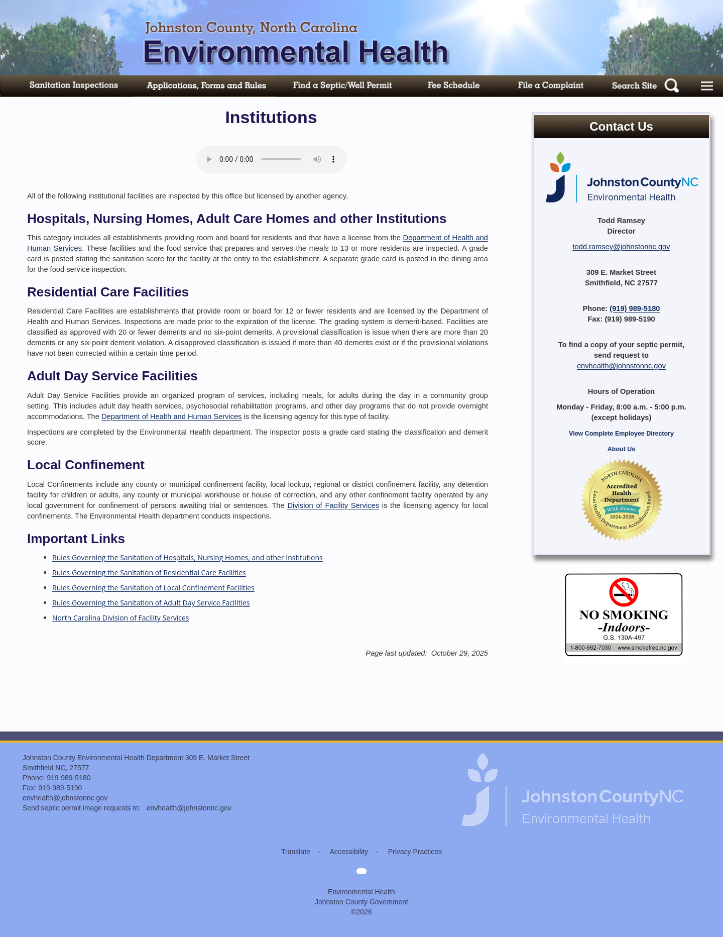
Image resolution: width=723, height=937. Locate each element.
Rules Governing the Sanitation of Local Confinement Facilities (153, 587)
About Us (621, 449)
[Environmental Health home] (573, 758)
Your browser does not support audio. (271, 159)
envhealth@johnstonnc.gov (621, 366)
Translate (295, 852)
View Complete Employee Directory (621, 433)
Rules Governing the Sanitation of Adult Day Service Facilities (151, 602)
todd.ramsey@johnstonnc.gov (621, 247)
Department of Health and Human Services (171, 416)
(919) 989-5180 (635, 308)
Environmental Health (361, 892)
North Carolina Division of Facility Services (120, 617)
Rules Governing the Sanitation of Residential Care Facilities (149, 572)
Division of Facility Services (333, 505)
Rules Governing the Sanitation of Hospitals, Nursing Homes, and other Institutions (187, 557)
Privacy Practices (415, 852)
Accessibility (349, 852)
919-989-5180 (68, 778)
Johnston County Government (361, 902)
